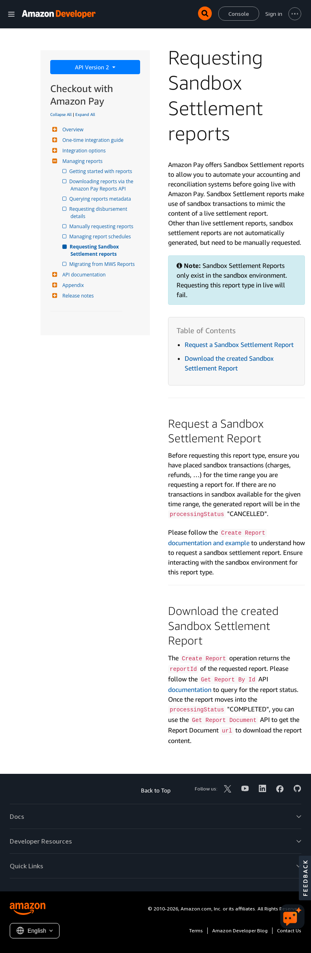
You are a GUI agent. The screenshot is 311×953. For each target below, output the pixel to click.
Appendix (72, 285)
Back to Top (155, 790)
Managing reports (81, 161)
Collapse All (61, 114)
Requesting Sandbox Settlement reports (95, 250)
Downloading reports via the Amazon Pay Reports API (102, 185)
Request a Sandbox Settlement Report (239, 345)
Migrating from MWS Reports (102, 264)
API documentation (83, 274)
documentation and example (208, 543)
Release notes (77, 295)
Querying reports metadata (100, 198)
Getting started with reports (101, 171)
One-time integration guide (92, 140)
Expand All (85, 114)
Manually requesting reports (101, 226)
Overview (71, 129)
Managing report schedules (100, 236)
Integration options (83, 150)
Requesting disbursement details (99, 213)
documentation (189, 689)
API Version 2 (93, 67)
